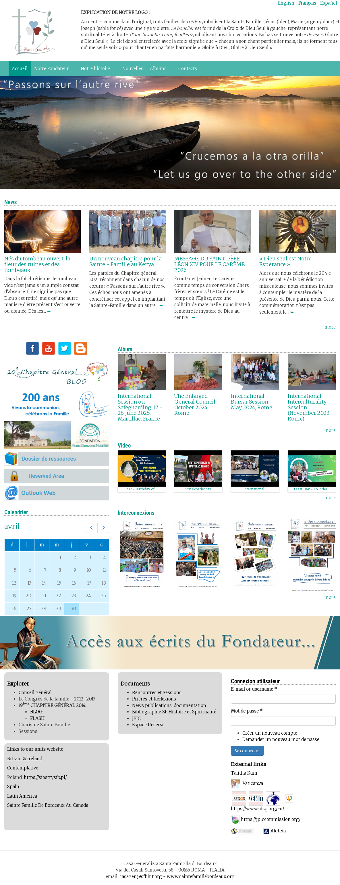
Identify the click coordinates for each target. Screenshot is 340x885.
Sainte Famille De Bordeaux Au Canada (47, 805)
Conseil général (35, 692)
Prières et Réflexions (154, 699)
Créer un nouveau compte (269, 733)
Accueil (20, 68)
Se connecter (247, 750)
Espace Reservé (148, 724)
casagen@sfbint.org (140, 876)
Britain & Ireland (25, 758)
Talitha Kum (244, 773)
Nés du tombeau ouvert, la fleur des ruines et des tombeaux (37, 264)
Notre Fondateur (52, 70)
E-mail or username (254, 689)
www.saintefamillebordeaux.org (201, 876)
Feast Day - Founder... (312, 489)
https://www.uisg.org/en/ (257, 808)
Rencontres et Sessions (156, 692)
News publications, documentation (169, 705)
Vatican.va (253, 783)
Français (307, 3)
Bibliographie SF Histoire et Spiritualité (174, 712)
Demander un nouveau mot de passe (280, 739)
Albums (159, 70)
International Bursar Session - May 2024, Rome (252, 402)
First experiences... (198, 489)
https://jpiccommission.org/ (271, 819)
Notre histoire (97, 70)
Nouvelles (132, 68)
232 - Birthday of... (141, 489)
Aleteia (279, 831)
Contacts (187, 68)
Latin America (22, 796)
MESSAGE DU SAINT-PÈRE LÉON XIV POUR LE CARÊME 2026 (209, 264)
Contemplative (22, 768)
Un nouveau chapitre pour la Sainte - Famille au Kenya (125, 261)
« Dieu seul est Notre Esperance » (285, 261)
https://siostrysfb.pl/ (45, 777)
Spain (13, 786)
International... (255, 489)
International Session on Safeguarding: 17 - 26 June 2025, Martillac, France (140, 407)
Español (328, 3)
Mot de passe (247, 711)
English (286, 3)
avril (12, 526)
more (330, 327)
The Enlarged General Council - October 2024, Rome (197, 404)
